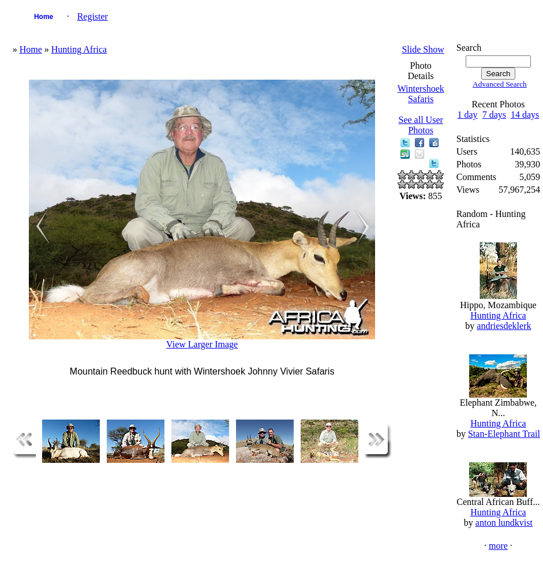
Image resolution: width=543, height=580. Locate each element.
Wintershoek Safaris (421, 94)
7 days (494, 114)
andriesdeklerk (504, 326)
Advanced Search (500, 84)
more (498, 546)
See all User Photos (421, 125)
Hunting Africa (79, 49)
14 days (525, 114)
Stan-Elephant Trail (504, 434)
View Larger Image (202, 344)
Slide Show (423, 49)
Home (43, 17)
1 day (468, 114)
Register (92, 16)
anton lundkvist (504, 522)
